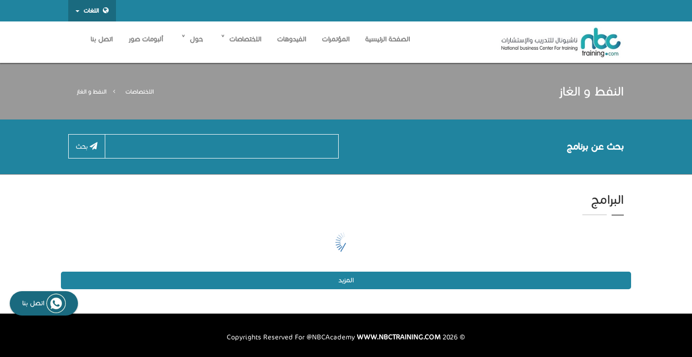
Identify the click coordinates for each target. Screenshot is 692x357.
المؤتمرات (335, 39)
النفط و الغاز (92, 91)
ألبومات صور (145, 39)
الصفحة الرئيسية (387, 39)
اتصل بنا (102, 39)
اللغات (92, 10)
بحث (86, 146)
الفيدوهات (291, 39)
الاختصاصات (241, 39)
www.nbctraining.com (399, 337)
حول (192, 39)
